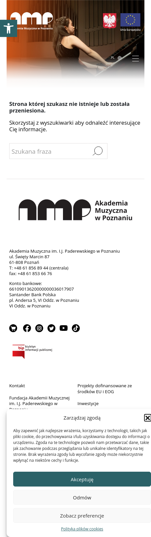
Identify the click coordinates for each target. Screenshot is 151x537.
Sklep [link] (13, 328)
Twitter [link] (51, 328)
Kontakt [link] (17, 386)
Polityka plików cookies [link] (82, 529)
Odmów (82, 497)
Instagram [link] (39, 328)
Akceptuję (82, 479)
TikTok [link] (76, 328)
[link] (8, 28)
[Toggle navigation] (135, 58)
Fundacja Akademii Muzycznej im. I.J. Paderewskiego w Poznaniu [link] (39, 403)
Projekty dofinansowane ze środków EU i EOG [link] (104, 389)
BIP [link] (75, 353)
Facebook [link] (27, 328)
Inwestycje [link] (88, 403)
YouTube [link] (64, 328)
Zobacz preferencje (82, 515)
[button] (147, 417)
